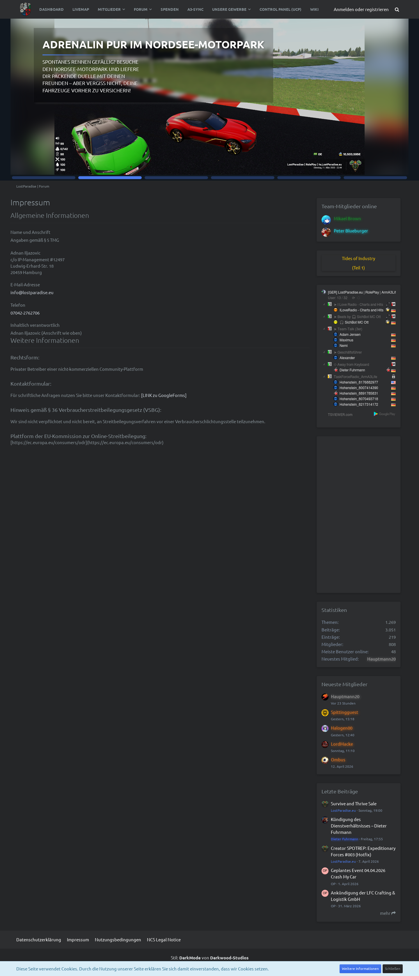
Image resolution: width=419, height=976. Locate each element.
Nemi (344, 345)
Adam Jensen (350, 334)
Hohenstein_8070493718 (359, 399)
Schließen (392, 968)
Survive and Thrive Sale (354, 803)
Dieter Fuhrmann (352, 370)
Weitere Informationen (360, 968)
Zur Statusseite (359, 155)
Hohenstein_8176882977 (359, 382)
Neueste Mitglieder (344, 684)
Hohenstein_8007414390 (359, 388)
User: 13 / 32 (337, 298)
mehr (388, 913)
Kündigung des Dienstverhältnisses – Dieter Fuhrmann (359, 825)
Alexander (347, 358)
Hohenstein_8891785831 (359, 393)
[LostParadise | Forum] (25, 9)
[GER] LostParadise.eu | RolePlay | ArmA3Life (363, 292)
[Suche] (397, 9)
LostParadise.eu (343, 810)
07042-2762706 (25, 312)
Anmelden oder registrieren (361, 9)
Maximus (346, 340)
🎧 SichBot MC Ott (354, 322)
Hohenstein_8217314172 (359, 404)
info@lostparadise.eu (32, 292)
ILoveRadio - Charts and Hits (362, 310)
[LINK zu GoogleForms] (164, 395)
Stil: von (209, 957)
